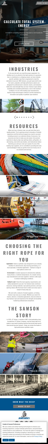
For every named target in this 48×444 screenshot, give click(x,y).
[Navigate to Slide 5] (28, 117)
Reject (12, 440)
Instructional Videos (24, 229)
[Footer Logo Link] (24, 415)
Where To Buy (42, 3)
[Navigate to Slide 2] (21, 117)
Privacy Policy (38, 436)
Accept (6, 440)
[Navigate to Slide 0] (17, 117)
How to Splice (24, 186)
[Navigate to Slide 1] (19, 117)
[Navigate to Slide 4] (26, 117)
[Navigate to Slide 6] (31, 117)
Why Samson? (24, 342)
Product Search (24, 164)
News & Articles (24, 363)
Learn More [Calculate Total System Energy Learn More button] (24, 44)
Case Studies (24, 207)
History (24, 385)
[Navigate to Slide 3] (24, 117)
